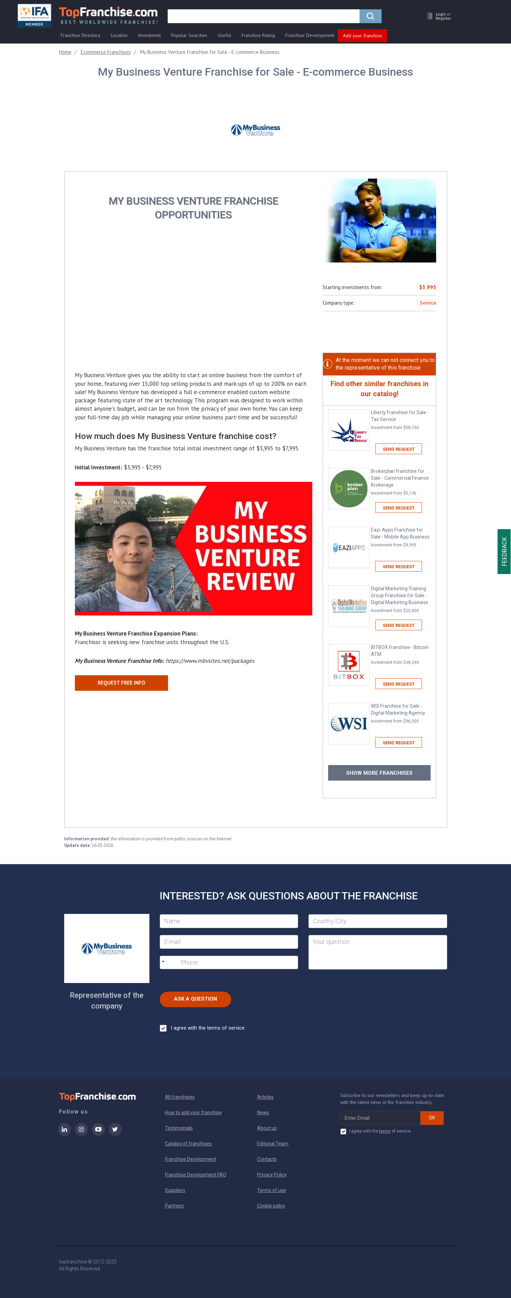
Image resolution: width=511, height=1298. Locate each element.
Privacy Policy (272, 1174)
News (263, 1112)
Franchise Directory (80, 35)
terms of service (226, 1028)
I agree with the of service (375, 1131)
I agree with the (202, 1028)
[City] (377, 921)
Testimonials (179, 1128)
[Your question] (377, 952)
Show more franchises (379, 773)
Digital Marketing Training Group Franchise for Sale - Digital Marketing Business (401, 600)
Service (428, 302)
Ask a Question (195, 999)
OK (432, 1117)
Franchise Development (309, 35)
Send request (399, 449)
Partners (174, 1206)
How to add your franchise (193, 1112)
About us (267, 1128)
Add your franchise (362, 35)
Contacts (267, 1159)
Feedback (504, 551)
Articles (265, 1097)
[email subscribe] (380, 1118)
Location (119, 35)
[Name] (229, 921)
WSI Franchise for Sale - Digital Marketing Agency (401, 713)
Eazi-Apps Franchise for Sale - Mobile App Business (401, 537)
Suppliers (175, 1190)
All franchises (180, 1097)
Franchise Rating (258, 35)
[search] (264, 16)
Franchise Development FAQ (195, 1174)
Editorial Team (272, 1143)
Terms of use (271, 1190)
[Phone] (216, 962)
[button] (437, 16)
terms (385, 1131)
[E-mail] (229, 942)
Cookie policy (271, 1206)
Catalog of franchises (188, 1143)
